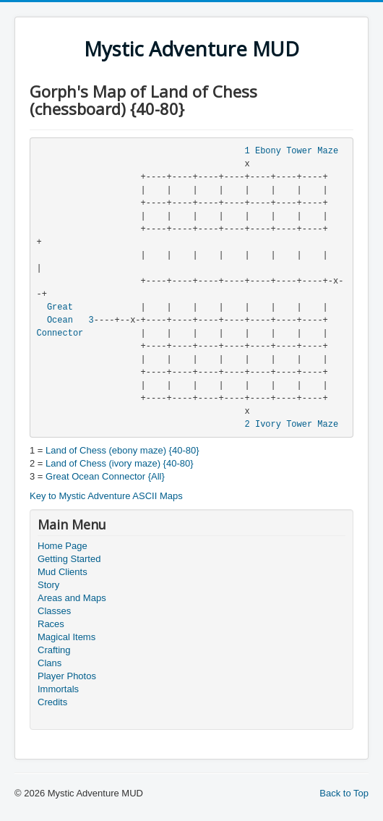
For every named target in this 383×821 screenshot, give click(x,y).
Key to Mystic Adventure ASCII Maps (106, 495)
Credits (52, 702)
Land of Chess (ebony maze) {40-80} (122, 450)
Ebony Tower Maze (296, 151)
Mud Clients (62, 571)
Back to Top (344, 793)
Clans (49, 663)
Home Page (62, 545)
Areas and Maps (72, 597)
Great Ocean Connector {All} (105, 476)
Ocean (60, 320)
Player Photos (67, 676)
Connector (60, 333)
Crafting (54, 650)
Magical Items (66, 636)
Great (60, 307)
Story (48, 584)
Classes (54, 610)
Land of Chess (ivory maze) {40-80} (120, 463)
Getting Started (69, 558)
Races (51, 623)
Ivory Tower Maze (296, 425)
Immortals (58, 689)
